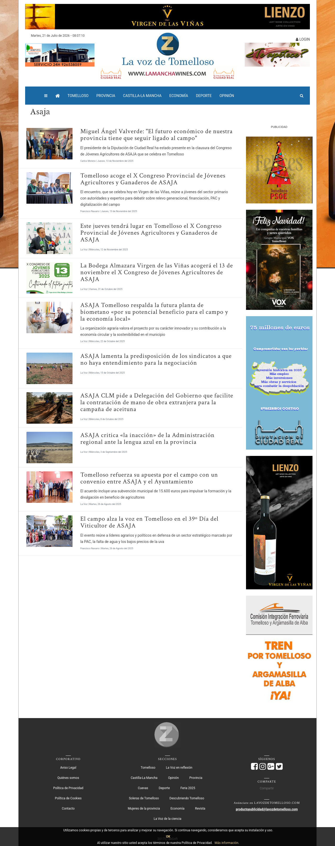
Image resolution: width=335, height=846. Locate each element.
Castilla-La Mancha (142, 96)
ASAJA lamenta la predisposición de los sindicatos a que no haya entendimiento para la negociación (156, 359)
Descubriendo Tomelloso (187, 798)
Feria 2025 (187, 788)
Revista (200, 808)
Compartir (267, 788)
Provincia (105, 96)
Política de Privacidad (68, 788)
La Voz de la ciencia (167, 819)
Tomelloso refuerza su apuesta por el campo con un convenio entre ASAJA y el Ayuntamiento (149, 478)
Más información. (227, 843)
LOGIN (303, 39)
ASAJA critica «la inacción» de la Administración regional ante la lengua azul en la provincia (147, 438)
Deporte (204, 96)
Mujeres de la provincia (144, 808)
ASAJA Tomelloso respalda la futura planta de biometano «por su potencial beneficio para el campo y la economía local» (154, 312)
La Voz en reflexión (179, 767)
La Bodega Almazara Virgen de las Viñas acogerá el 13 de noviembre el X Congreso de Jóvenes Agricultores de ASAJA (156, 272)
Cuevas (143, 788)
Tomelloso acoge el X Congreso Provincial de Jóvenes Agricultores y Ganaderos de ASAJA (152, 178)
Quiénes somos (68, 778)
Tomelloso (78, 96)
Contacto (68, 808)
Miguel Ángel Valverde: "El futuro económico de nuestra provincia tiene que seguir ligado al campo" (156, 134)
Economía (178, 96)
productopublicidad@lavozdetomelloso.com (267, 809)
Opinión (227, 96)
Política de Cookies (68, 798)
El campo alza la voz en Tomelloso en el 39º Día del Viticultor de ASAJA (149, 522)
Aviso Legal (68, 767)
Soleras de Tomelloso (144, 798)
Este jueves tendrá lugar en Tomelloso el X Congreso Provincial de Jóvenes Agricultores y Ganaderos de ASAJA (151, 233)
